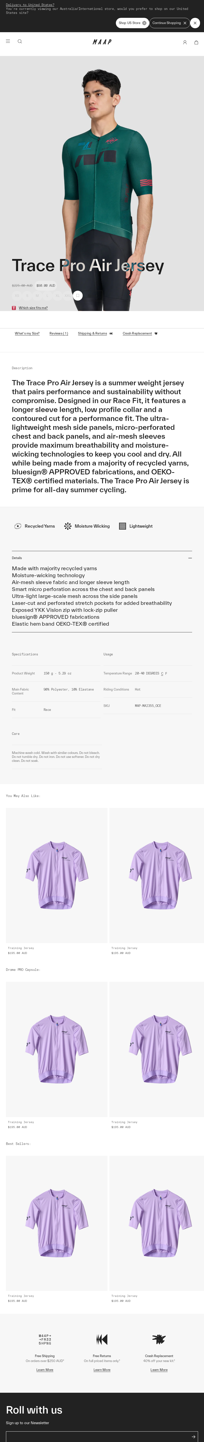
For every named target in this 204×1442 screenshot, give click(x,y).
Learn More (44, 1370)
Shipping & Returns (95, 333)
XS (17, 296)
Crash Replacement (140, 333)
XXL (68, 296)
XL (58, 296)
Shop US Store (132, 23)
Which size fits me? (33, 308)
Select (93, 296)
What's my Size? (27, 333)
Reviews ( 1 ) (59, 333)
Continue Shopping (170, 23)
